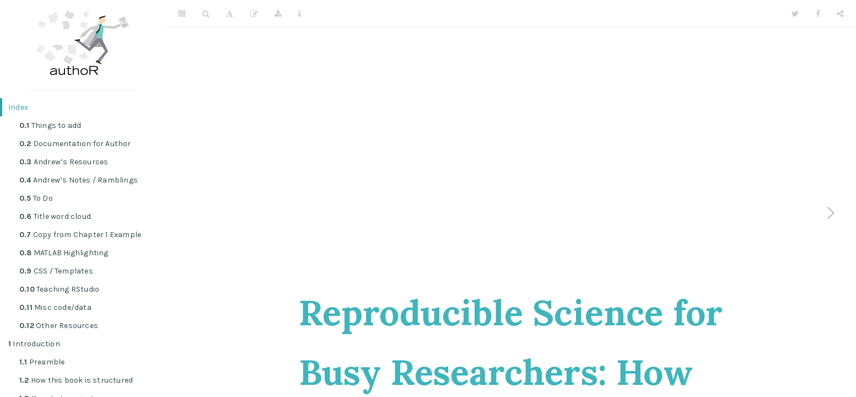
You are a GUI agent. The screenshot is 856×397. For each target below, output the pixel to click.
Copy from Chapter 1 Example (80, 234)
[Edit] (254, 14)
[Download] (278, 14)
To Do (36, 198)
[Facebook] (817, 14)
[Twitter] (795, 14)
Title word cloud (55, 216)
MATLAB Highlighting (64, 252)
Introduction (34, 343)
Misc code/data (55, 307)
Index (18, 107)
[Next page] (831, 212)
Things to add (50, 125)
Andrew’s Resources (63, 162)
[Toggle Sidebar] (182, 14)
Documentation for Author (75, 143)
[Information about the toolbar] (299, 14)
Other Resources (58, 325)
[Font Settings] (229, 14)
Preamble (41, 362)
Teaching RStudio (59, 289)
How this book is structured (76, 380)
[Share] (840, 14)
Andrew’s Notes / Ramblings (78, 180)
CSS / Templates (56, 271)
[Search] (206, 14)
